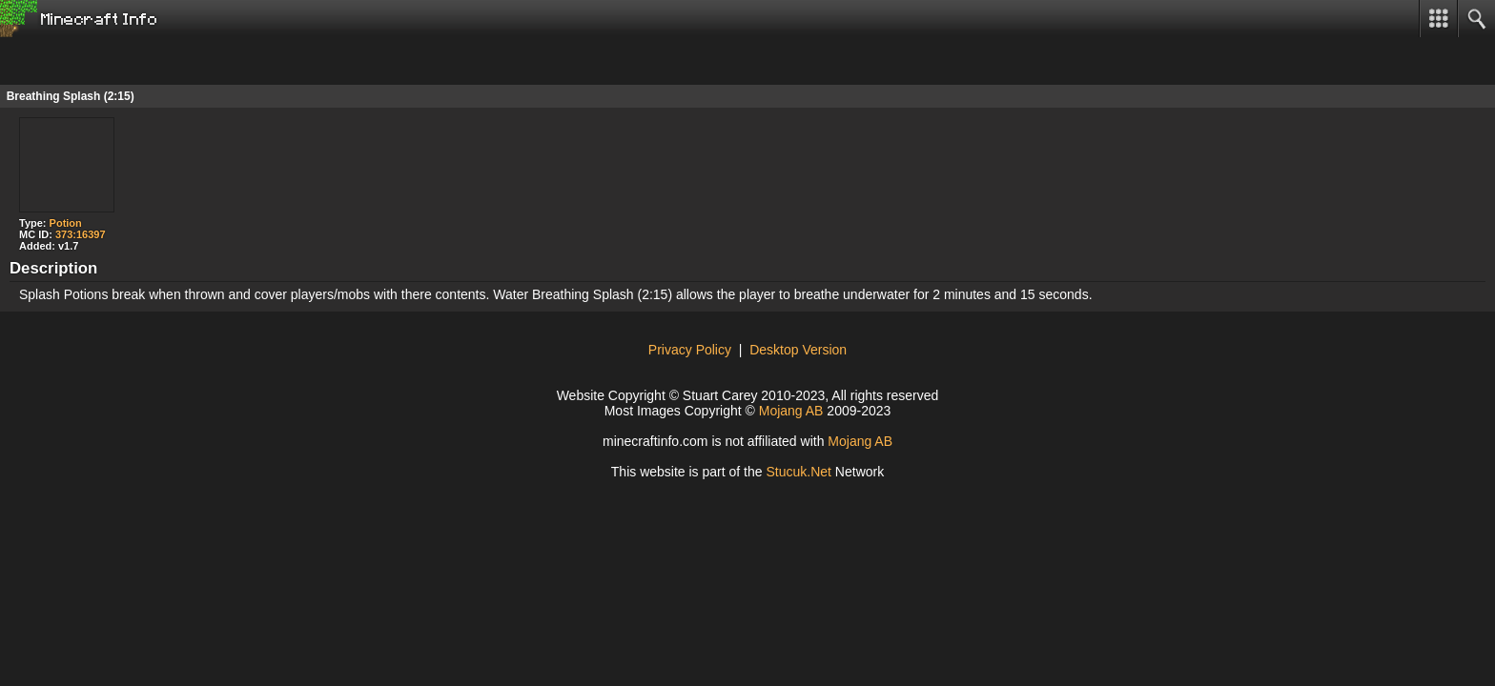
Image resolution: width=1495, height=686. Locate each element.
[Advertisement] (152, 61)
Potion (66, 223)
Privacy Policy (689, 349)
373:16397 (80, 234)
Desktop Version (798, 349)
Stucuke (798, 471)
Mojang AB (791, 410)
